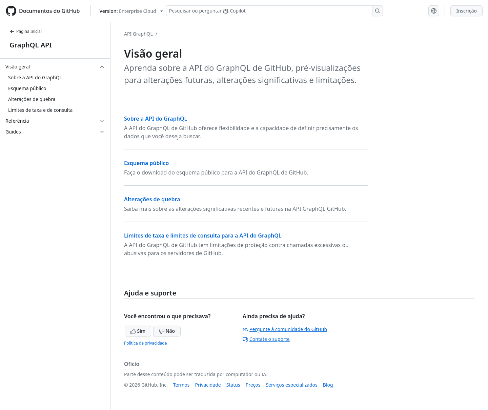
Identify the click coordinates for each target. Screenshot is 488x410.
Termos (181, 385)
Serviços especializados (291, 385)
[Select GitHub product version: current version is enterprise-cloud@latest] (131, 11)
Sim (137, 331)
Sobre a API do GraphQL (155, 118)
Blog (328, 385)
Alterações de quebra (152, 199)
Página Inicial (25, 31)
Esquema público (146, 163)
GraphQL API (30, 44)
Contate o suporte (266, 339)
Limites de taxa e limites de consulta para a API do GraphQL (203, 235)
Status (233, 385)
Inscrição (466, 10)
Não (167, 331)
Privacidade (208, 385)
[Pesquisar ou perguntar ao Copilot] (274, 10)
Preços (253, 385)
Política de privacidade (145, 343)
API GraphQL (138, 33)
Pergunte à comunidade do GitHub (285, 329)
